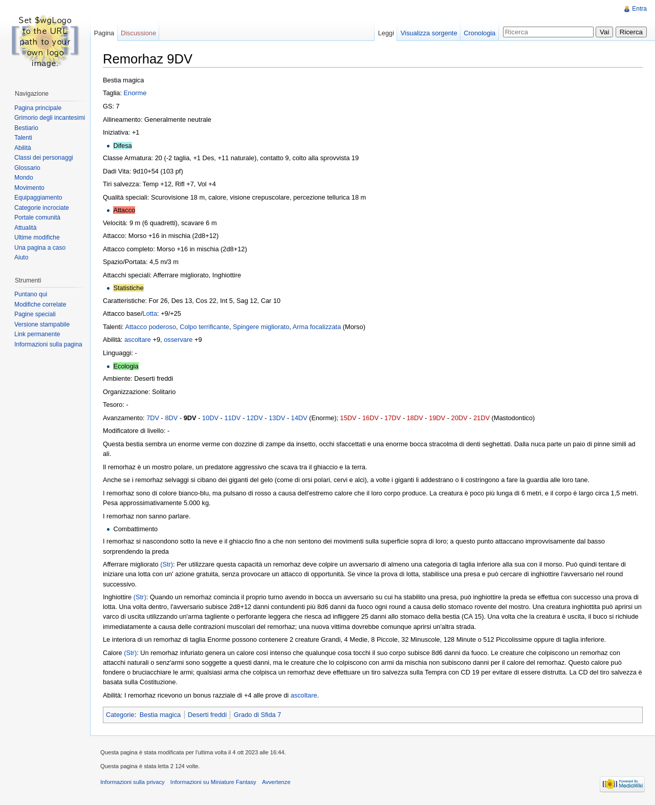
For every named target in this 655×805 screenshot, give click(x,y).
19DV (437, 418)
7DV (152, 418)
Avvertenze (276, 782)
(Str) (166, 564)
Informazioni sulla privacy (132, 782)
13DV (277, 418)
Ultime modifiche (37, 237)
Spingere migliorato (261, 327)
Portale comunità (37, 217)
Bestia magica (160, 715)
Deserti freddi (207, 715)
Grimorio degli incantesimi (49, 117)
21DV (481, 418)
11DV (232, 418)
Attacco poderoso (150, 327)
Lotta (150, 313)
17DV (392, 418)
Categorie (120, 715)
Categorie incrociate (41, 207)
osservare (178, 339)
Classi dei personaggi (43, 157)
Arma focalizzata (317, 327)
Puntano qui (30, 294)
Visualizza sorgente (429, 33)
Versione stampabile (42, 324)
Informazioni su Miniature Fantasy (213, 782)
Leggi (386, 33)
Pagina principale (37, 108)
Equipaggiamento (38, 197)
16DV (370, 418)
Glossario (27, 167)
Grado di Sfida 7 (257, 715)
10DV (210, 418)
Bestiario (26, 128)
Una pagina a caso (40, 247)
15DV (348, 418)
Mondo (23, 177)
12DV (255, 418)
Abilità (22, 147)
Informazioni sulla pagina (48, 344)
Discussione (138, 33)
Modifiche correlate (40, 304)
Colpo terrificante (204, 327)
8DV (171, 418)
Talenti (23, 137)
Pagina (104, 33)
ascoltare (137, 339)
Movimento (29, 187)
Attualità (25, 227)
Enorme (135, 93)
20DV (459, 418)
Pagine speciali (35, 314)
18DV (415, 418)
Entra (639, 8)
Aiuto (21, 257)
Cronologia (479, 33)
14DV (299, 418)
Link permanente (37, 334)
